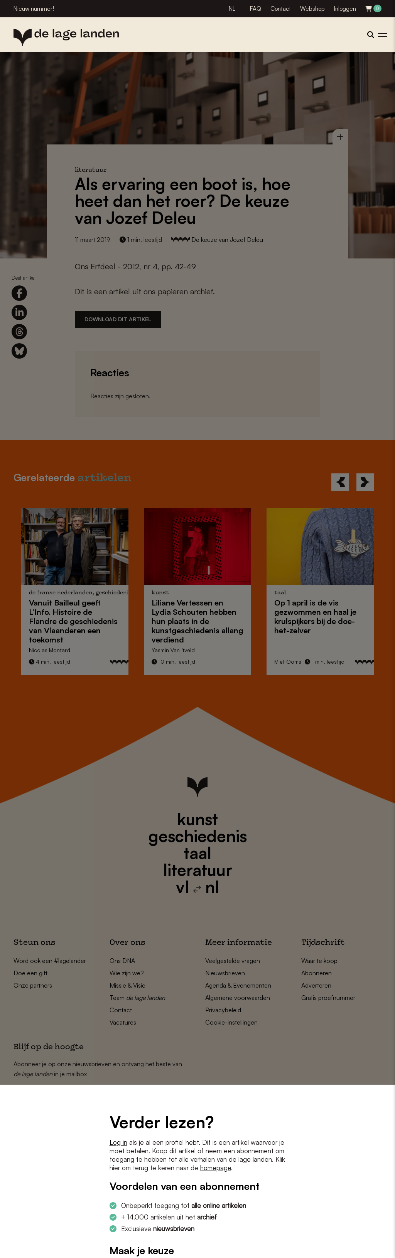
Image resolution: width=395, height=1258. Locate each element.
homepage (215, 1168)
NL (232, 8)
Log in (118, 1142)
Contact (280, 8)
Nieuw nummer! (34, 8)
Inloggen (345, 8)
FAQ (255, 8)
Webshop (312, 8)
